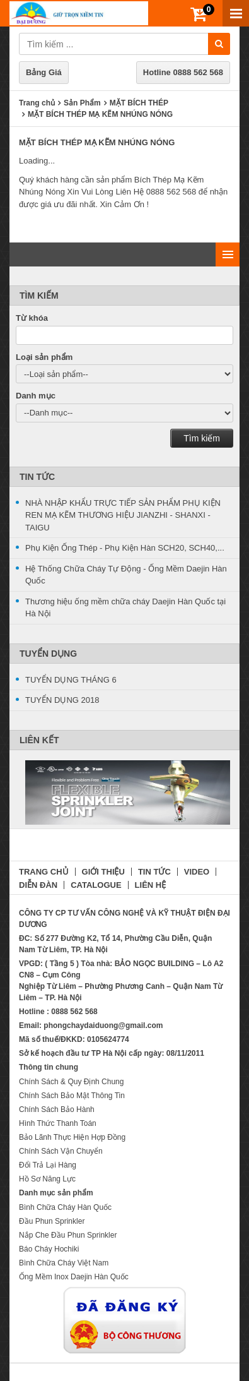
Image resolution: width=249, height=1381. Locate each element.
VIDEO (196, 871)
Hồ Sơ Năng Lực (47, 1179)
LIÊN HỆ (150, 885)
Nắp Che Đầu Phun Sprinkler (68, 1235)
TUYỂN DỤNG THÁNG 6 (71, 680)
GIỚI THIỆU (103, 871)
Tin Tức (37, 477)
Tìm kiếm (201, 438)
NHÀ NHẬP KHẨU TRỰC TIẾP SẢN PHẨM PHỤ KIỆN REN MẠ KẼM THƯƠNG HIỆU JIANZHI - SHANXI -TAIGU (123, 515)
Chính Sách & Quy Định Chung (71, 1081)
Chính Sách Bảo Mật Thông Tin (72, 1095)
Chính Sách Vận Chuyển (61, 1151)
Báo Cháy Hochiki (49, 1249)
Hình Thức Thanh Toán (57, 1123)
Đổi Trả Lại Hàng (47, 1165)
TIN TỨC (154, 871)
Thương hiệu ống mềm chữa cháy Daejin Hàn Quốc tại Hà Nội (125, 608)
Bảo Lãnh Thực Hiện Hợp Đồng (72, 1137)
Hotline (183, 72)
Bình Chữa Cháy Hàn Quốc (65, 1207)
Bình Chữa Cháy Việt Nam (63, 1262)
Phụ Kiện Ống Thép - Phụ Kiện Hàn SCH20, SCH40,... (124, 548)
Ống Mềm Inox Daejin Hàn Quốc (74, 1276)
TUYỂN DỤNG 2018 (62, 700)
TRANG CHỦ (44, 871)
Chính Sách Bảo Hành (57, 1109)
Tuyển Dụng (48, 654)
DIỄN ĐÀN (38, 885)
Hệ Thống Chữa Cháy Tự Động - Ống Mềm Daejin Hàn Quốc (126, 575)
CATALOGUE (96, 885)
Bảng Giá (44, 72)
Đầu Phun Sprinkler (51, 1221)
